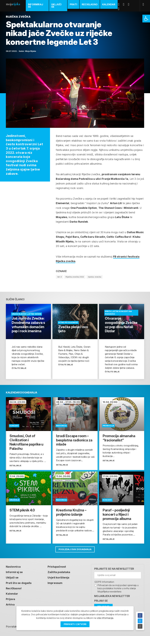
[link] (146, 18)
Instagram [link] (120, 9)
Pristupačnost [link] (57, 566)
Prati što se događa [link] (18, 582)
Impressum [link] (55, 582)
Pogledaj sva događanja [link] (75, 549)
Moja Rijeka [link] (30, 51)
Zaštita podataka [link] (59, 571)
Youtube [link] (130, 4)
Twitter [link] (125, 4)
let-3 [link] (59, 277)
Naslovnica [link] (13, 566)
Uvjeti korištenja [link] (58, 577)
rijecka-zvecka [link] (94, 277)
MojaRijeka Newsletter (112, 596)
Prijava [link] (10, 598)
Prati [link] (73, 4)
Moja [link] (13, 4)
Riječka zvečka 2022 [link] (75, 277)
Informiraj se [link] (35, 5)
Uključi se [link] (56, 5)
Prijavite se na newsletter (114, 568)
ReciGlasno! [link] (14, 587)
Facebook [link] (120, 4)
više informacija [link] (105, 618)
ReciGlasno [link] (90, 4)
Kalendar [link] (108, 4)
